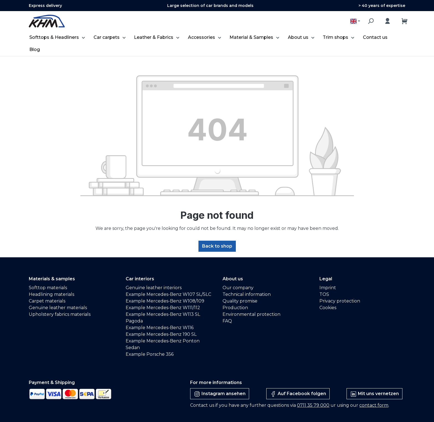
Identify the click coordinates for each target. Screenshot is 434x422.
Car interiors (140, 278)
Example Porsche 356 (150, 354)
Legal (325, 278)
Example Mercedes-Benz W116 (159, 327)
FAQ (227, 321)
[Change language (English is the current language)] (355, 21)
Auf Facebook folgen (298, 394)
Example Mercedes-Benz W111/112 (163, 307)
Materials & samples (52, 278)
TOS (324, 294)
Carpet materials (47, 301)
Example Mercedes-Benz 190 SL (161, 334)
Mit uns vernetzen (374, 394)
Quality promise (240, 301)
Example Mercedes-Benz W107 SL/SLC (168, 294)
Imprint (327, 287)
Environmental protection (251, 314)
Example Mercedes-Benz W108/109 (165, 301)
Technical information (247, 294)
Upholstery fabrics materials (60, 314)
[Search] (370, 21)
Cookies (327, 307)
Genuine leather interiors (154, 287)
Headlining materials (51, 294)
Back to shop (217, 246)
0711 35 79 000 (313, 405)
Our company (238, 287)
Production (235, 307)
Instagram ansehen (220, 394)
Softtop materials (48, 287)
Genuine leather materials (58, 307)
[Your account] (387, 21)
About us (233, 278)
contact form (373, 405)
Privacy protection (339, 301)
